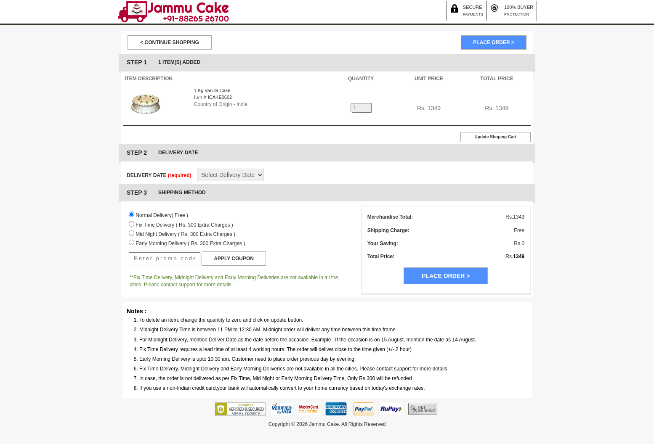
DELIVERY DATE (159, 175)
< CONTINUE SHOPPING (169, 42)
